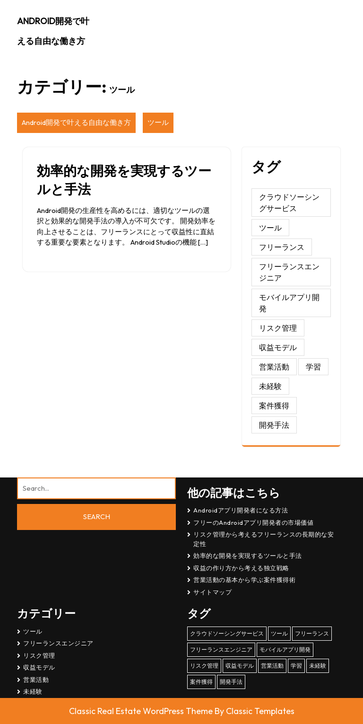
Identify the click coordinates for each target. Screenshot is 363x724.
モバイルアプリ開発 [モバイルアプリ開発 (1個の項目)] (289, 302)
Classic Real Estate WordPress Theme (142, 711)
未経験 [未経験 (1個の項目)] (270, 386)
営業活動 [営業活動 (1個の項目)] (274, 366)
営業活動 (36, 679)
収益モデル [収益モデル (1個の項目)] (278, 347)
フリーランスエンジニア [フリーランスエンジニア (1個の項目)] (289, 272)
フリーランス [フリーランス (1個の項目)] (281, 247)
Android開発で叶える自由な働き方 (76, 122)
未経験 (33, 691)
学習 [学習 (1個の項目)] (313, 366)
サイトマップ (212, 592)
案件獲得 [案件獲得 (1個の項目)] (274, 405)
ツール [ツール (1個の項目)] (270, 227)
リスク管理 (39, 655)
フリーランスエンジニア (58, 643)
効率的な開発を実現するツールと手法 (247, 555)
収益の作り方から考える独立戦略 (241, 568)
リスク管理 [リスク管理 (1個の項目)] (278, 328)
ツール (158, 122)
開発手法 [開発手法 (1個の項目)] (274, 425)
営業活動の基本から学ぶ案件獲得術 (244, 579)
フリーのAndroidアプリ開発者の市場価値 (253, 522)
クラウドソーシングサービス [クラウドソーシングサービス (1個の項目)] (289, 202)
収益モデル (39, 667)
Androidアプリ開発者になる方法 (240, 510)
